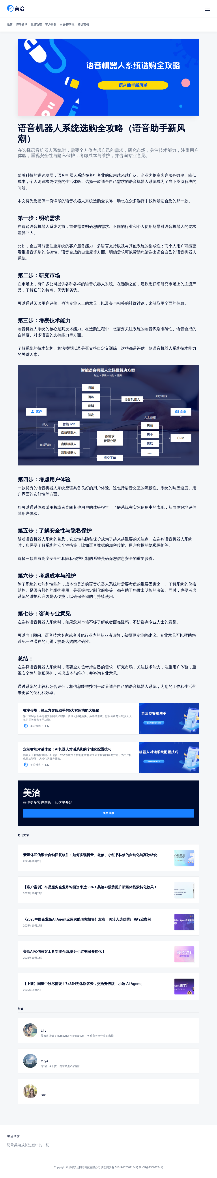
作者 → (22, 1008)
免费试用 (108, 813)
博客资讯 (21, 24)
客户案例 (50, 24)
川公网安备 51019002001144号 (119, 1167)
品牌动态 (36, 24)
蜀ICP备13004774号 (151, 1167)
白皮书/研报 (67, 24)
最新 (10, 24)
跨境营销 (83, 24)
